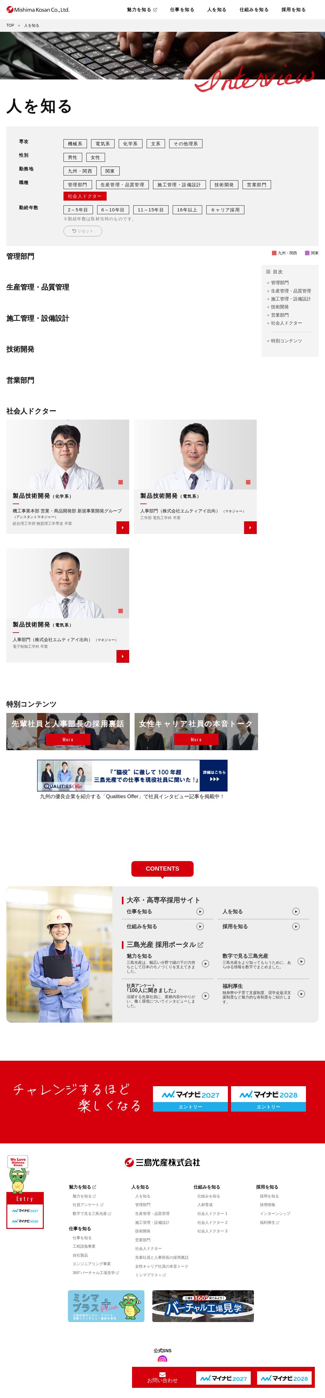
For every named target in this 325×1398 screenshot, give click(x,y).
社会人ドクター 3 (212, 1231)
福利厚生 (258, 993)
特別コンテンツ (286, 340)
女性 (96, 157)
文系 (156, 143)
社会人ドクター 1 (212, 1213)
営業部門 (257, 184)
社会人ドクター (85, 196)
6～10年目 (113, 209)
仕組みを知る (254, 9)
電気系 (103, 143)
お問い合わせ (162, 1377)
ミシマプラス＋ (150, 1275)
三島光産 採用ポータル (165, 945)
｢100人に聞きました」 (163, 995)
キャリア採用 (225, 209)
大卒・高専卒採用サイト (164, 900)
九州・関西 (80, 171)
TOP (10, 25)
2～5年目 (78, 209)
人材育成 (205, 1205)
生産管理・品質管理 (123, 184)
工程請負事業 (84, 1246)
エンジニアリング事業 (92, 1264)
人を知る (217, 9)
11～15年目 (151, 209)
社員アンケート (88, 1205)
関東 (110, 171)
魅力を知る (142, 9)
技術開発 (224, 184)
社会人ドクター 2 (212, 1222)
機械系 (75, 143)
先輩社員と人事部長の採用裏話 (162, 1257)
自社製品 (80, 1255)
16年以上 (187, 209)
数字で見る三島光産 (258, 961)
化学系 (130, 143)
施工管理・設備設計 (179, 184)
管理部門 (78, 184)
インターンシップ (275, 1213)
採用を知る (294, 9)
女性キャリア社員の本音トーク (162, 1266)
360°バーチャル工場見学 (96, 1273)
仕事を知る (182, 9)
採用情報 (267, 1205)
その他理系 (186, 143)
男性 (73, 157)
